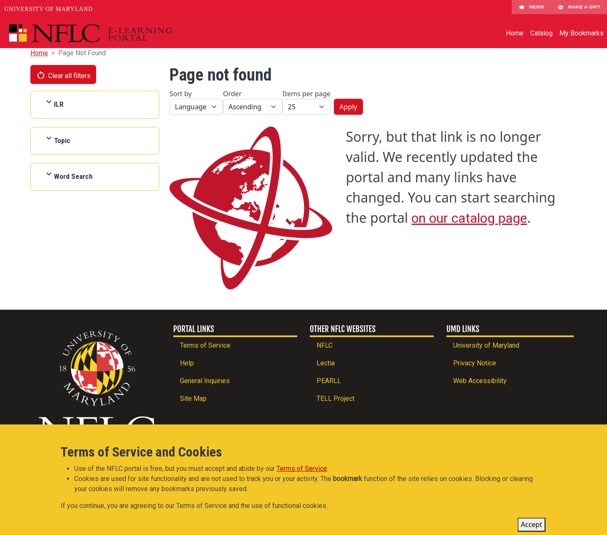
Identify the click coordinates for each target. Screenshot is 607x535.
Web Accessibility (480, 381)
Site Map (193, 398)
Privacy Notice (474, 363)
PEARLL (329, 381)
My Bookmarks (581, 33)
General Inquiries (205, 381)
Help (187, 363)
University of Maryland (48, 9)
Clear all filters (63, 75)
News (531, 9)
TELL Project (336, 398)
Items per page (306, 93)
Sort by (180, 93)
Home (515, 33)
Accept (531, 526)
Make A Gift (578, 9)
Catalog (541, 33)
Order (232, 93)
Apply (348, 106)
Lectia (326, 363)
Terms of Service (205, 345)
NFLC (325, 345)
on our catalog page (469, 218)
